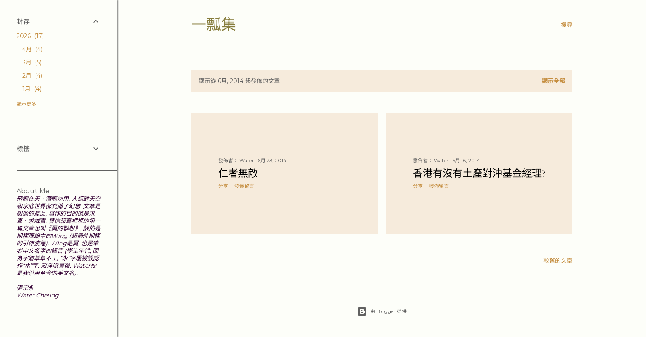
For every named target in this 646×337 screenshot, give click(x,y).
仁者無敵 (238, 173)
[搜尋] (566, 25)
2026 (30, 36)
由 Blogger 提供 (382, 311)
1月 (31, 89)
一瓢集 (213, 24)
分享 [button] (223, 186)
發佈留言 (244, 186)
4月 (32, 49)
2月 (32, 75)
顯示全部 (553, 81)
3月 (31, 62)
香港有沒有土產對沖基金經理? (479, 173)
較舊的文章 (557, 260)
